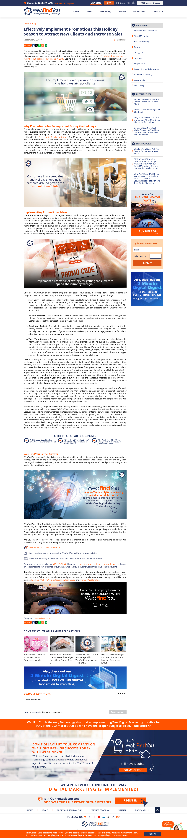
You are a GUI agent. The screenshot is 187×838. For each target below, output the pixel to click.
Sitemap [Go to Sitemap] (122, 810)
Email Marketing (141, 41)
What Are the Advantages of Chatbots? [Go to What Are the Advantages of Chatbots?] (147, 110)
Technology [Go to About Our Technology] (105, 11)
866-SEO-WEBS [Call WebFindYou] (46, 3)
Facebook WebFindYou (41, 580)
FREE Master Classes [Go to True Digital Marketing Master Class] (150, 3)
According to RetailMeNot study (52, 137)
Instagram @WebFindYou (64, 580)
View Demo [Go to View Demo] (96, 3)
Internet (138, 58)
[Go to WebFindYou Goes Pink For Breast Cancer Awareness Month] (36, 644)
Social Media (139, 79)
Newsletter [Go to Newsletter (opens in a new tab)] (118, 817)
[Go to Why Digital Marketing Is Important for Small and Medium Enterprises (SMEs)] (113, 644)
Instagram (138, 52)
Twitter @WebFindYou (90, 580)
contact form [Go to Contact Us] (83, 564)
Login (26, 712)
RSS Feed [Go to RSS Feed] (113, 817)
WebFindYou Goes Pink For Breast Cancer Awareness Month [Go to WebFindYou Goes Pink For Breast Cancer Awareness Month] (43, 441)
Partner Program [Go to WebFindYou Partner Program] (100, 810)
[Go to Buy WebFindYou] (109, 3)
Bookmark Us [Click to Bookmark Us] (142, 810)
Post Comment (117, 712)
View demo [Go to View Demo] (133, 770)
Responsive (139, 63)
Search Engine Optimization (146, 69)
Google (137, 47)
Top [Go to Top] (157, 810)
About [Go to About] (89, 11)
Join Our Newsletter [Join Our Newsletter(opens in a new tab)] (93, 800)
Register (35, 712)
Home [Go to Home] (76, 11)
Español (70, 3)
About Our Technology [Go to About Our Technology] (69, 810)
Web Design (139, 85)
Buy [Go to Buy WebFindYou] (93, 761)
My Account (133, 3)
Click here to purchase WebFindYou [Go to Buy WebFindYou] (45, 547)
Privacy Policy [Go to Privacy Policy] (110, 832)
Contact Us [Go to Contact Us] (158, 11)
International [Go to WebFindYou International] (60, 3)
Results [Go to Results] (122, 11)
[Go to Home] (43, 11)
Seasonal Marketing (42, 618)
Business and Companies (145, 30)
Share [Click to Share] (128, 3)
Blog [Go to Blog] (34, 23)
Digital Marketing (142, 36)
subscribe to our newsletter (102, 564)
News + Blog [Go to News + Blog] (139, 11)
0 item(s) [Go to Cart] (121, 3)
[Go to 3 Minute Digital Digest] (75, 677)
